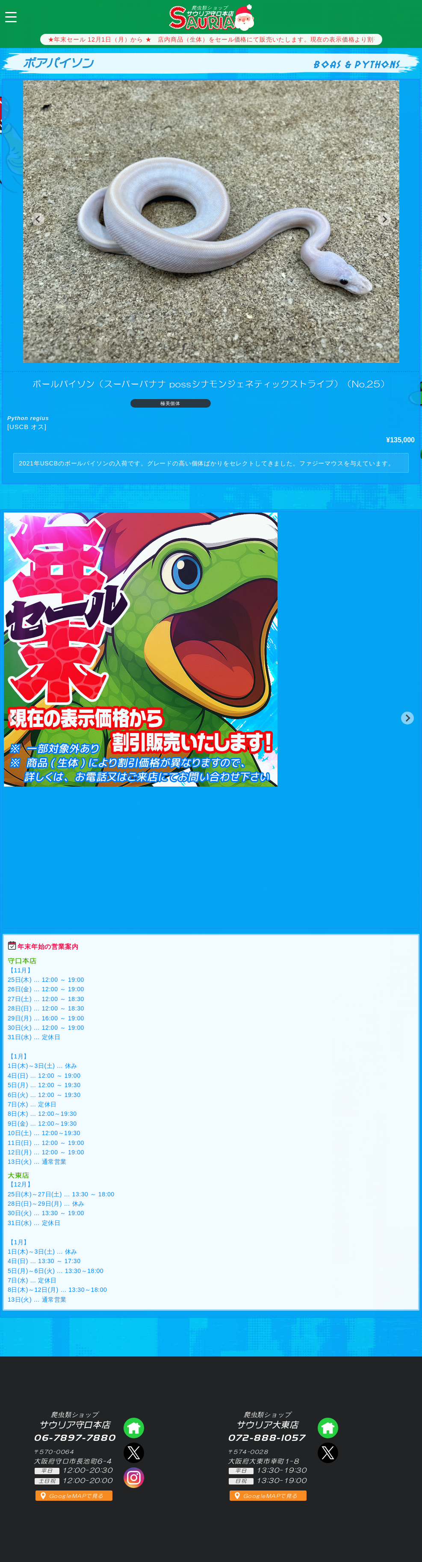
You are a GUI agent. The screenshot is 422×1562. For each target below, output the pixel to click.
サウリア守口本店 (209, 11)
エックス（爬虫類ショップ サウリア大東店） (328, 1453)
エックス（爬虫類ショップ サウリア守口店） (134, 1453)
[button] (38, 219)
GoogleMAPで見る (76, 1496)
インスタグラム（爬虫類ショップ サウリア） (134, 1477)
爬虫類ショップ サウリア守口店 (134, 1428)
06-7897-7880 (408, 16)
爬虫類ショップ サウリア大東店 (328, 1428)
